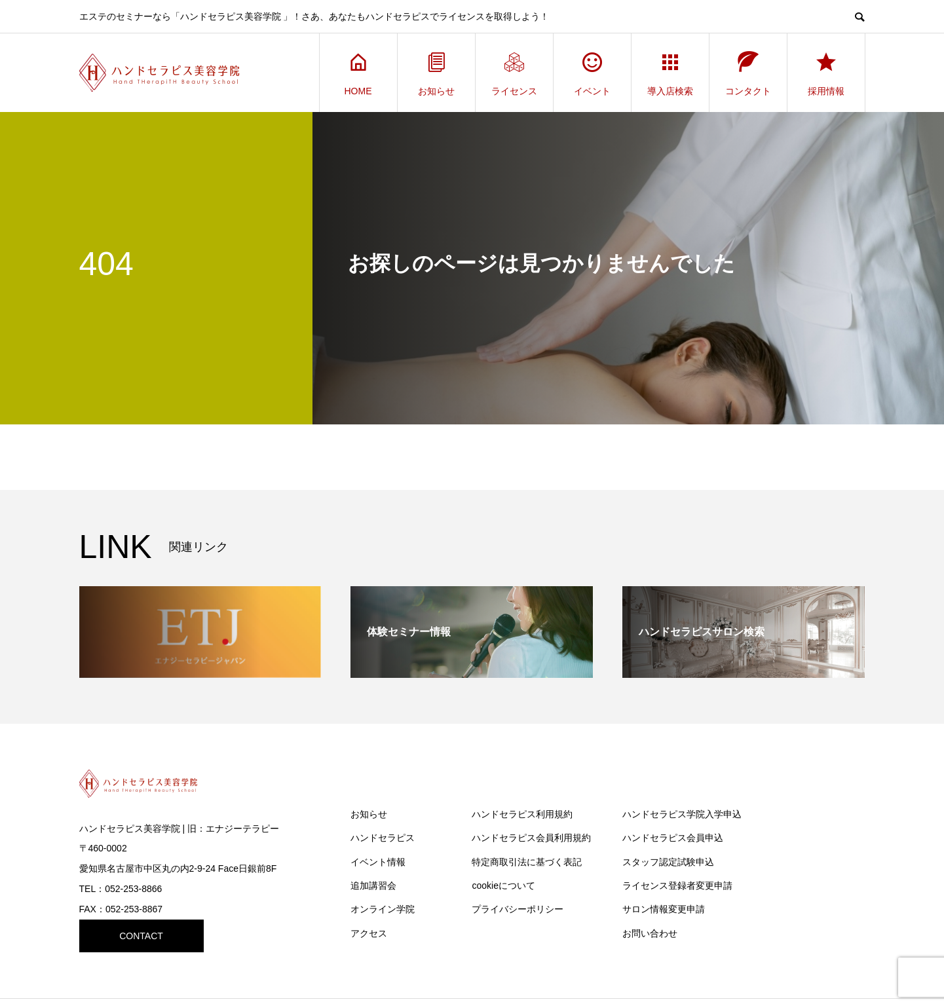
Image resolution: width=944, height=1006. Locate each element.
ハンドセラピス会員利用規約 (531, 837)
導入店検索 (670, 73)
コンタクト (748, 73)
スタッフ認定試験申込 (668, 862)
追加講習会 (373, 885)
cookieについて (503, 885)
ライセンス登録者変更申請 (677, 885)
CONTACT (141, 936)
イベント (592, 73)
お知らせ (436, 73)
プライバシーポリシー (517, 909)
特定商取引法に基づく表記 (527, 862)
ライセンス (514, 73)
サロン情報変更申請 (663, 909)
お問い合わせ (649, 933)
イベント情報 (378, 862)
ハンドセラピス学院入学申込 (682, 814)
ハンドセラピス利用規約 (522, 814)
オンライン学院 (382, 909)
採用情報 (826, 73)
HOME (358, 73)
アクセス (368, 933)
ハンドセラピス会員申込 (672, 837)
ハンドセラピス (382, 837)
